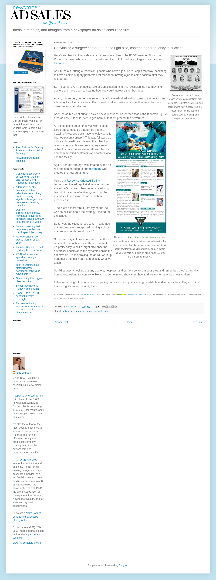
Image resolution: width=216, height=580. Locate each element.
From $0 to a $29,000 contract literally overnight (28, 296)
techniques (61, 63)
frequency (80, 311)
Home (129, 322)
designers (94, 168)
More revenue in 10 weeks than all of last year (28, 239)
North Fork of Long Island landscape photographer (27, 517)
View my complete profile (27, 542)
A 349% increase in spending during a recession (27, 257)
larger (89, 311)
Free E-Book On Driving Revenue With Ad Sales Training (29, 150)
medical (98, 311)
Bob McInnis (23, 373)
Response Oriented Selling (83, 180)
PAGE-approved (28, 459)
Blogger (123, 565)
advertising (68, 311)
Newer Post (61, 322)
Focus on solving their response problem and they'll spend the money (29, 229)
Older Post (196, 322)
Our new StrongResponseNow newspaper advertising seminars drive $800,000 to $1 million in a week (30, 215)
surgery (107, 311)
